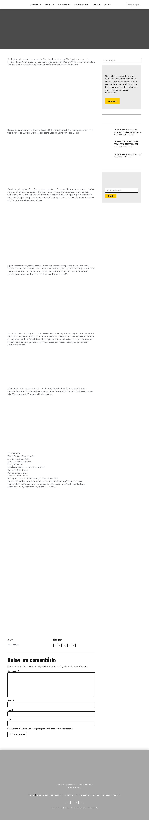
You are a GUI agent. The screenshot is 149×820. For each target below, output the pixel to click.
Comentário (13, 671)
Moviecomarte (64, 4)
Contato (107, 4)
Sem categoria (13, 644)
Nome (10, 701)
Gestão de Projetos (81, 4)
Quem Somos (35, 4)
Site (9, 719)
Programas (49, 4)
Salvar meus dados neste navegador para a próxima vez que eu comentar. (41, 729)
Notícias (97, 4)
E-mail (10, 710)
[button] (112, 101)
